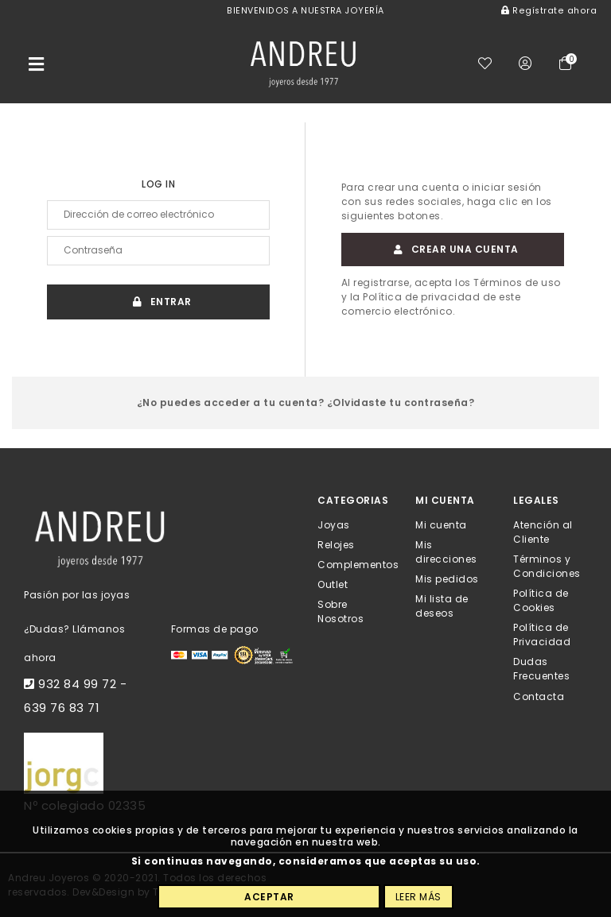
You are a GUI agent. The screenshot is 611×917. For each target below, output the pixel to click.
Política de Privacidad (541, 634)
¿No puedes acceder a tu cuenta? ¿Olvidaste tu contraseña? (306, 402)
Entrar (158, 301)
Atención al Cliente (543, 531)
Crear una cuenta (452, 249)
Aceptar (269, 896)
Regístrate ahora (549, 11)
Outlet (332, 584)
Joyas (333, 524)
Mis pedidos (447, 579)
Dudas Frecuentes (541, 669)
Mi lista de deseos (442, 606)
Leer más (418, 896)
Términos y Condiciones (547, 565)
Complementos (358, 564)
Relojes (336, 544)
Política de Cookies (541, 600)
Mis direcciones (446, 551)
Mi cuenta (441, 524)
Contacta (538, 695)
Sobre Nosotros (340, 611)
